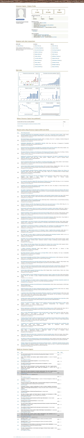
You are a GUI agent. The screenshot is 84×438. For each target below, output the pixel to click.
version (30, 374)
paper (32, 141)
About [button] (81, 1)
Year (18, 132)
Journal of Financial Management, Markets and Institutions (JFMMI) (28, 123)
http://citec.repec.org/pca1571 (43, 34)
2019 (18, 361)
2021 (18, 367)
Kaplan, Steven (55, 58)
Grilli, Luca (54, 54)
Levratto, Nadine (38, 58)
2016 (18, 388)
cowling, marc (37, 64)
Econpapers (26, 141)
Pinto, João (37, 62)
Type (58, 352)
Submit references (75, 1)
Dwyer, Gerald (55, 66)
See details (44, 22)
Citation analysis (27, 355)
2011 (18, 395)
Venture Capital (20, 125)
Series (21, 1)
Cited (62, 352)
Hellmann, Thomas (55, 56)
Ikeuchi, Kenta (37, 60)
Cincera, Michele (38, 66)
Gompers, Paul (55, 62)
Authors (16, 1)
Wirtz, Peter (20, 45)
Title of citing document (26, 132)
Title (22, 352)
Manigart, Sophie (55, 64)
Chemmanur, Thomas (56, 60)
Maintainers (69, 1)
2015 (18, 398)
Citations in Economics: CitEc (7, 1)
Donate (64, 1)
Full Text (22, 355)
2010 (18, 383)
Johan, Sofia (37, 56)
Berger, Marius (37, 54)
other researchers (42, 26)
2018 (18, 411)
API (60, 1)
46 (43, 27)
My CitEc (56, 1)
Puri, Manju (54, 52)
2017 (18, 379)
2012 (18, 354)
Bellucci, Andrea (38, 52)
